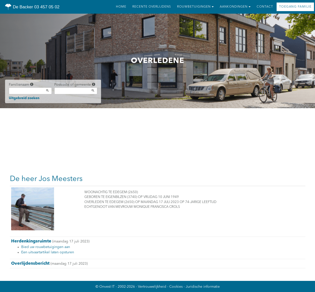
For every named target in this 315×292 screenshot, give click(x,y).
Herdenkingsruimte (31, 241)
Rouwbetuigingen (195, 6)
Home (121, 6)
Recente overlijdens (151, 6)
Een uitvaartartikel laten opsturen (47, 252)
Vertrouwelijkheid (152, 286)
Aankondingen (235, 6)
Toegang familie (295, 6)
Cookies (176, 286)
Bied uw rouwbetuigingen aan (45, 247)
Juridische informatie (203, 286)
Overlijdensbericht (30, 263)
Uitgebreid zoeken (24, 98)
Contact (265, 6)
